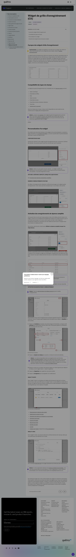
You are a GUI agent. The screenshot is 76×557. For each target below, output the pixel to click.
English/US (26, 282)
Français (35, 282)
